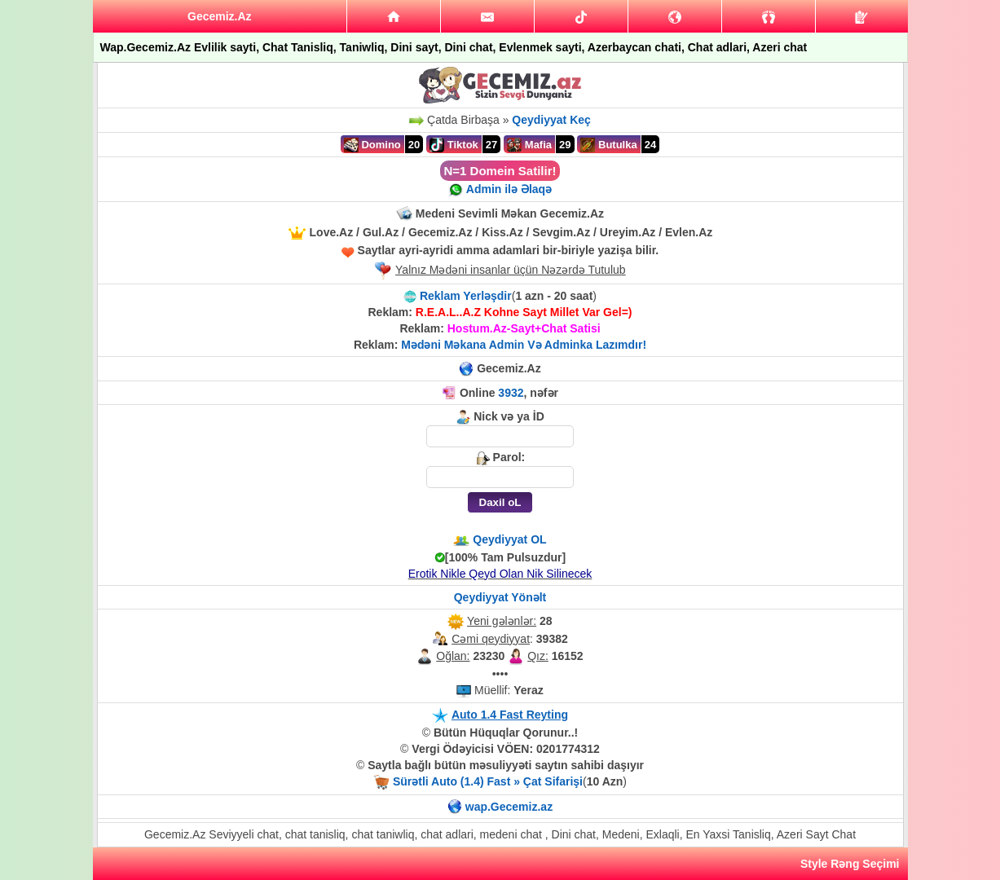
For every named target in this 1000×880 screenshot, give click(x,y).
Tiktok (454, 145)
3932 (510, 392)
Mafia (529, 145)
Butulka (608, 145)
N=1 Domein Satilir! (500, 171)
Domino (372, 145)
